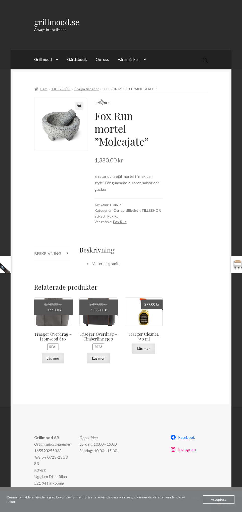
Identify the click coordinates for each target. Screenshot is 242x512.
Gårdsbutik (77, 59)
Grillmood (43, 59)
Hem (43, 89)
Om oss (102, 59)
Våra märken (128, 59)
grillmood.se (56, 21)
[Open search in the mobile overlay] (205, 60)
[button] (79, 106)
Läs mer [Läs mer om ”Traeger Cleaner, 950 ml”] (143, 348)
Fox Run (114, 216)
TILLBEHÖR (61, 89)
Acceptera (218, 499)
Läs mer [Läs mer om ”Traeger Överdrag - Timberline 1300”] (98, 358)
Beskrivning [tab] (47, 253)
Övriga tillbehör (86, 89)
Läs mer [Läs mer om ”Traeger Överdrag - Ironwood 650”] (52, 358)
